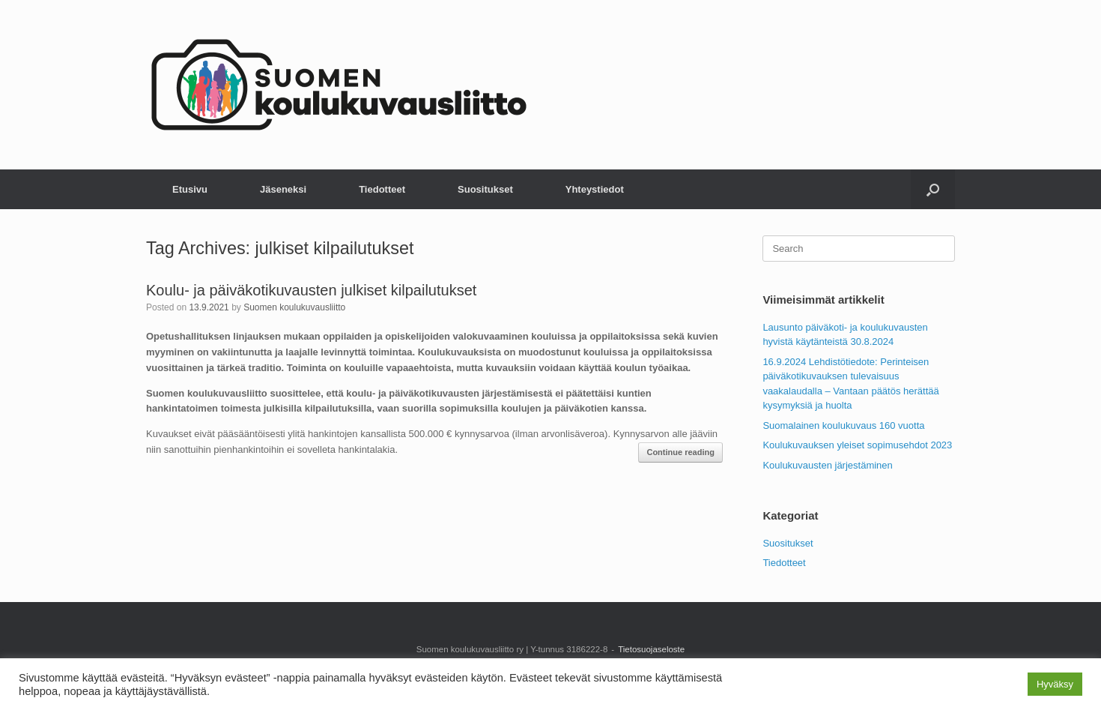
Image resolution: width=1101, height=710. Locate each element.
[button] (933, 189)
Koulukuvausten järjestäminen (827, 465)
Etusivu (189, 189)
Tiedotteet (382, 189)
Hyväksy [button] (1055, 684)
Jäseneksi (283, 189)
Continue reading (680, 452)
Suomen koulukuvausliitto (294, 307)
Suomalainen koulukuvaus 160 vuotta (843, 425)
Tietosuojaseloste (651, 649)
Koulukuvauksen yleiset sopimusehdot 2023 (857, 445)
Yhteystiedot (594, 189)
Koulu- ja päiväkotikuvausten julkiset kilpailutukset (311, 290)
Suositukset (485, 189)
